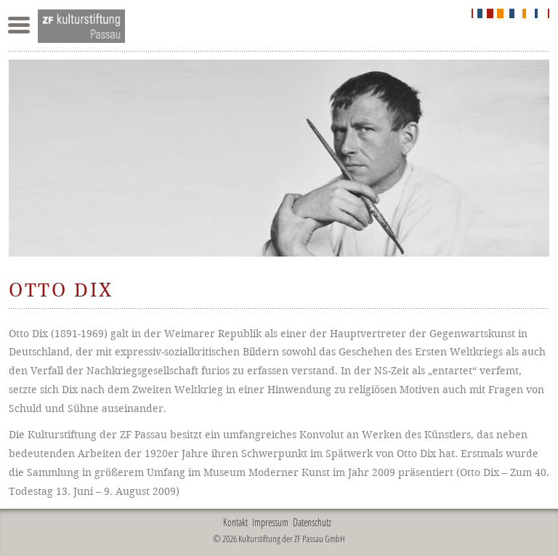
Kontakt (235, 522)
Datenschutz (312, 522)
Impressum (270, 522)
